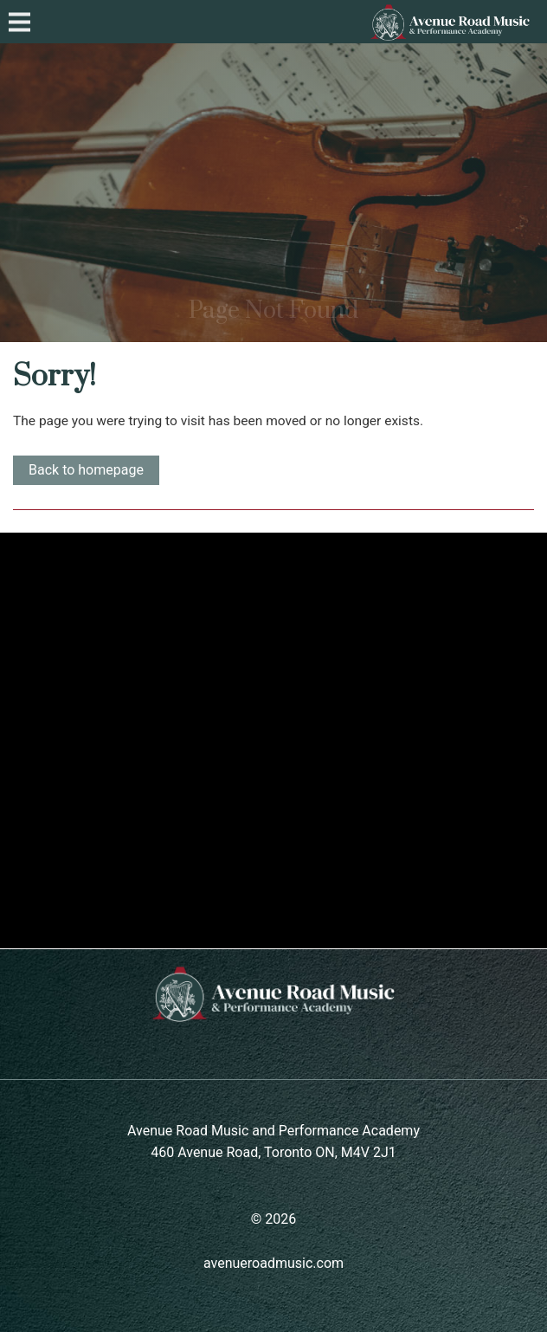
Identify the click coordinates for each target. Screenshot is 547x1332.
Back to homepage (86, 470)
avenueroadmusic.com (273, 1263)
